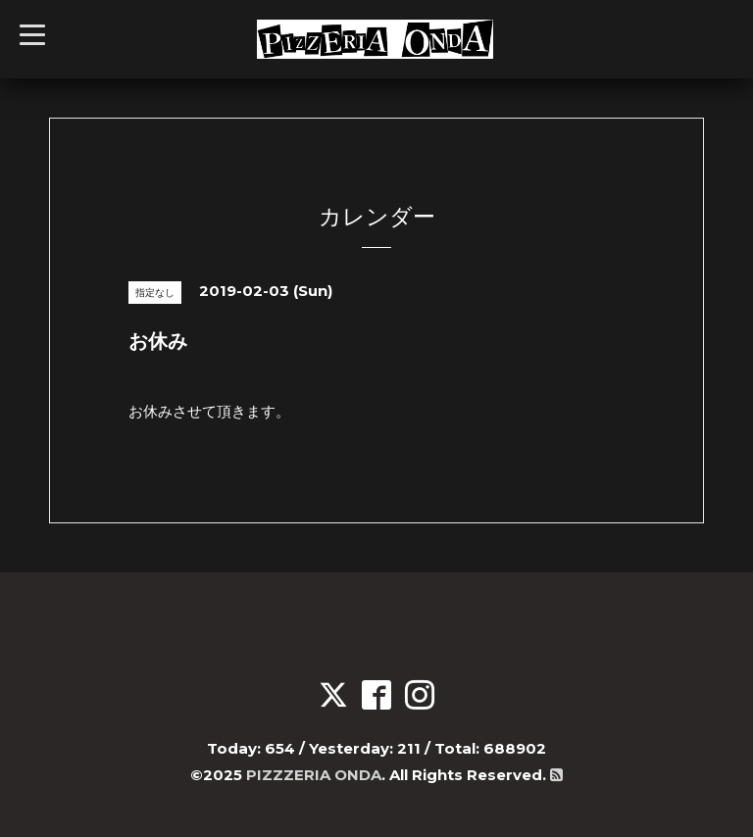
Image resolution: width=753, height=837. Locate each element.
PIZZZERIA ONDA (313, 774)
